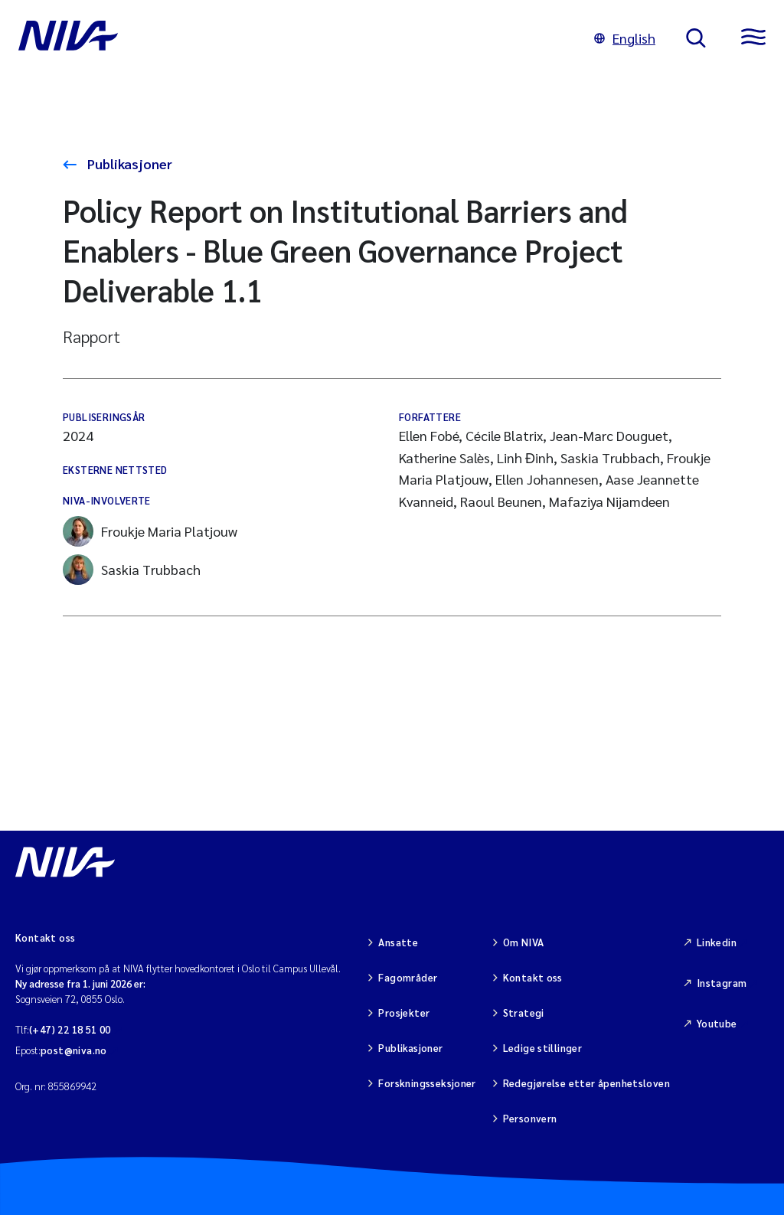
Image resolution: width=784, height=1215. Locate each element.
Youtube (717, 1023)
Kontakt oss (533, 977)
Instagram (722, 982)
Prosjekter (404, 1012)
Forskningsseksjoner (426, 1082)
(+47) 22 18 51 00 (70, 1029)
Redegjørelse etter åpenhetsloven (586, 1082)
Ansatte (398, 942)
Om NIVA (523, 942)
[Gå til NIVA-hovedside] (291, 38)
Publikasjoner (128, 163)
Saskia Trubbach (132, 569)
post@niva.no (74, 1050)
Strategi (523, 1012)
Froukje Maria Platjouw (150, 531)
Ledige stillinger (543, 1047)
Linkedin (717, 942)
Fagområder (407, 977)
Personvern (530, 1118)
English (624, 38)
